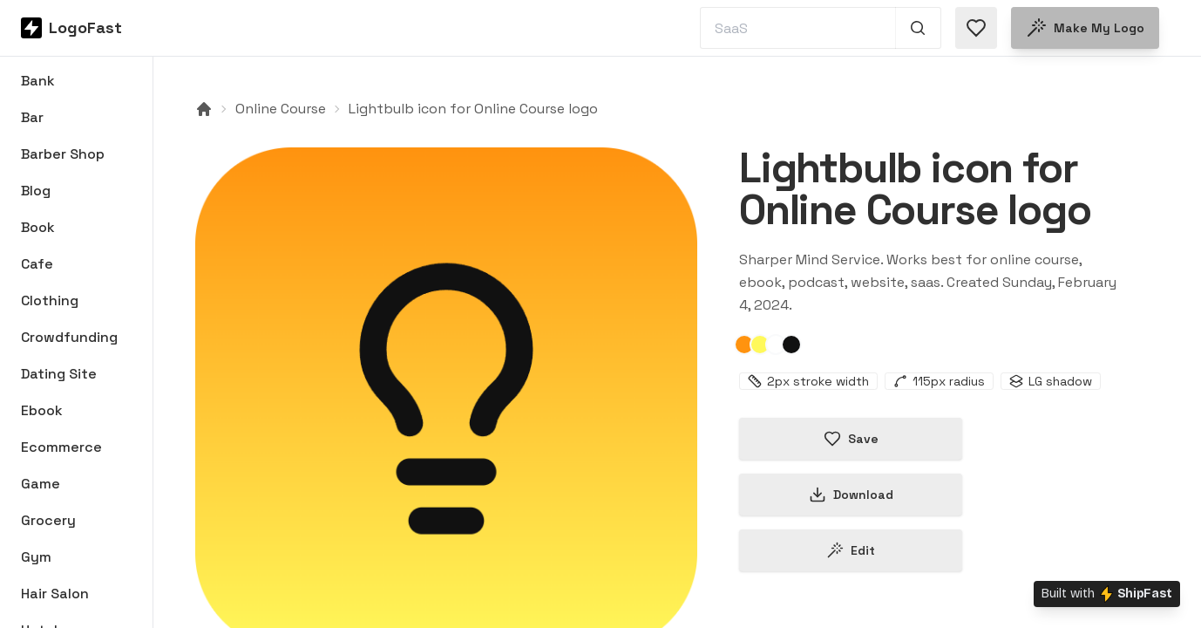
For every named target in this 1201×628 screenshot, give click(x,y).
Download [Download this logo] (851, 494)
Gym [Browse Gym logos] (36, 557)
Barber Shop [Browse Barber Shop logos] (63, 154)
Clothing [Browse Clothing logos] (49, 300)
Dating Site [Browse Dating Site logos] (59, 374)
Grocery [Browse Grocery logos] (48, 520)
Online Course (280, 108)
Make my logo (1085, 27)
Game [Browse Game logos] (40, 483)
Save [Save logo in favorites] (851, 438)
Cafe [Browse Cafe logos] (37, 264)
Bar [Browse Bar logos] (32, 117)
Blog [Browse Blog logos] (36, 190)
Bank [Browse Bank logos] (38, 81)
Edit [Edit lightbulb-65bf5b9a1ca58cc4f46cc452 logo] (850, 550)
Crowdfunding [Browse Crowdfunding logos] (69, 337)
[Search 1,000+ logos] (918, 28)
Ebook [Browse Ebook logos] (42, 410)
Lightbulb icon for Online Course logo (473, 108)
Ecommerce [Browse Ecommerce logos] (61, 447)
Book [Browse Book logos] (38, 227)
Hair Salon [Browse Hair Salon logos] (55, 593)
